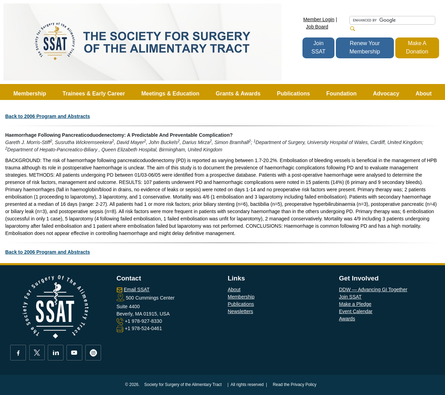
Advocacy (386, 93)
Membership (241, 297)
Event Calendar (356, 311)
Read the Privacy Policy (295, 384)
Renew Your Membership (364, 47)
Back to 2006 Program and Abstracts (47, 116)
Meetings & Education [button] (170, 93)
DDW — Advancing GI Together (373, 289)
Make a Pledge (355, 304)
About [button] (423, 93)
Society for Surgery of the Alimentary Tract (183, 384)
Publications (241, 304)
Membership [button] (30, 93)
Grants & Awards (238, 93)
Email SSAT (136, 289)
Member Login (318, 19)
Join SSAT (319, 47)
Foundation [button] (341, 93)
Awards (347, 318)
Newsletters (240, 311)
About (234, 289)
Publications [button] (293, 93)
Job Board (317, 27)
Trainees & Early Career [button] (94, 93)
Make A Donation (417, 47)
